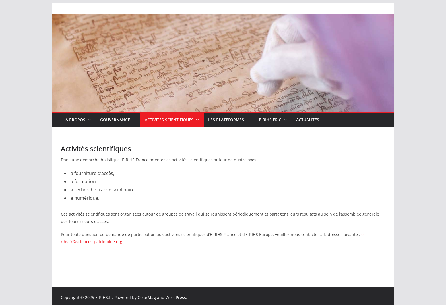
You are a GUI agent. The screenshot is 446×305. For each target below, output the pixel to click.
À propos (75, 119)
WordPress (176, 297)
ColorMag (147, 297)
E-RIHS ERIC (270, 119)
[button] (88, 120)
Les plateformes (226, 119)
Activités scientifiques (169, 119)
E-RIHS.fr (103, 297)
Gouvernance (115, 119)
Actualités (307, 119)
